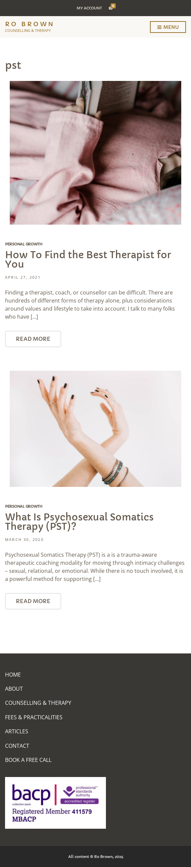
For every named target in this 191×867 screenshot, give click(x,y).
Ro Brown (30, 24)
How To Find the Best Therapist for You (88, 259)
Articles (16, 731)
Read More (33, 338)
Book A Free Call (28, 760)
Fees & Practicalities (34, 717)
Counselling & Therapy (38, 702)
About (14, 688)
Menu (168, 27)
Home (13, 674)
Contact (17, 745)
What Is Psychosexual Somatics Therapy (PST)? (79, 522)
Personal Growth (23, 244)
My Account (89, 8)
